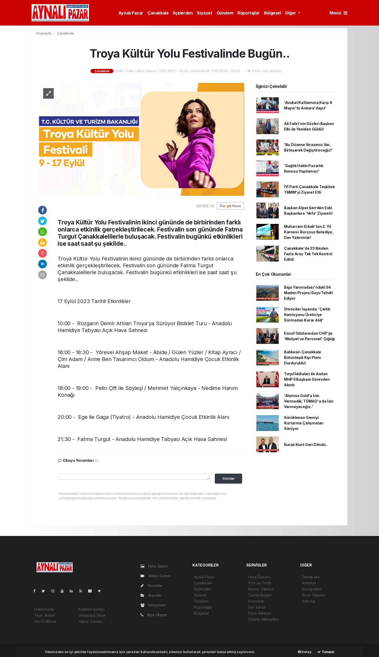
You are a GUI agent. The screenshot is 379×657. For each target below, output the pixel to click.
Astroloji (308, 601)
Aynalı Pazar (130, 13)
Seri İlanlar (257, 607)
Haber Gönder (90, 621)
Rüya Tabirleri (313, 595)
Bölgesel (272, 13)
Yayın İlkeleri (44, 615)
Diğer (291, 13)
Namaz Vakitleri (261, 589)
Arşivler (151, 595)
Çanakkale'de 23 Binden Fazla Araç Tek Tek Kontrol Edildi (308, 254)
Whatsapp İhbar (91, 615)
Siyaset (204, 13)
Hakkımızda (44, 609)
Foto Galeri (154, 566)
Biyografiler (311, 589)
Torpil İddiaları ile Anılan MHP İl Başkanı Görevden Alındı (307, 379)
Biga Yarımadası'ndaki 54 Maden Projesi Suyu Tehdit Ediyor (308, 292)
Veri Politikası (45, 621)
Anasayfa (44, 33)
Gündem (225, 13)
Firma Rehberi (259, 613)
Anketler (309, 583)
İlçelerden (183, 13)
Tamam (325, 652)
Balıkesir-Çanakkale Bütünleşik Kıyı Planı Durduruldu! (302, 357)
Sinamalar (256, 601)
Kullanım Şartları (91, 609)
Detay (305, 652)
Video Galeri (155, 576)
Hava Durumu (259, 577)
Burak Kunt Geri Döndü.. (306, 444)
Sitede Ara (311, 577)
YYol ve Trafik (259, 583)
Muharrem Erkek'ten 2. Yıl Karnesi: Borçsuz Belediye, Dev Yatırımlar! (308, 232)
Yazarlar (152, 585)
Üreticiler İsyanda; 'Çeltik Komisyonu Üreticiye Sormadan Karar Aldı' (307, 314)
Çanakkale (157, 13)
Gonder (228, 478)
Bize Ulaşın (154, 615)
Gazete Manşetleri (263, 619)
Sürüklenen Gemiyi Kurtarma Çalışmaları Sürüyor (303, 423)
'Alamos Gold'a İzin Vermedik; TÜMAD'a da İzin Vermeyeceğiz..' (308, 401)
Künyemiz (153, 605)
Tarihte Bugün (260, 595)
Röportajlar (248, 13)
